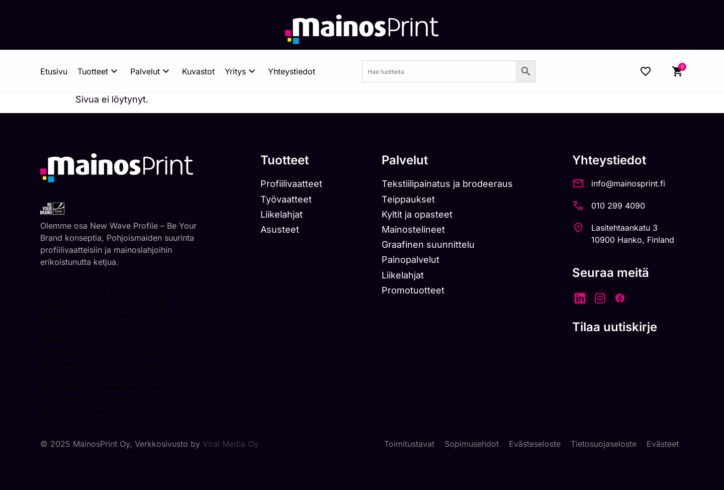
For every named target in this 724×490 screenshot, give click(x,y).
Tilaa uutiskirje (614, 327)
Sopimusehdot (471, 444)
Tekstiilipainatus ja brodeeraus (447, 183)
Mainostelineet (413, 229)
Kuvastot (198, 71)
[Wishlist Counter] (646, 71)
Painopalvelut (410, 259)
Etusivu (53, 71)
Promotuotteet (413, 290)
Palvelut (151, 71)
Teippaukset (408, 199)
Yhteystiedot (291, 71)
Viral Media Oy (230, 444)
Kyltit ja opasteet (417, 214)
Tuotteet (98, 71)
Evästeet (663, 444)
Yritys (241, 71)
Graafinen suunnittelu (428, 244)
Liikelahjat (281, 214)
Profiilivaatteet (291, 183)
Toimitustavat (409, 444)
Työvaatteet (286, 199)
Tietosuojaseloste (604, 444)
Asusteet (279, 229)
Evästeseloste (535, 444)
